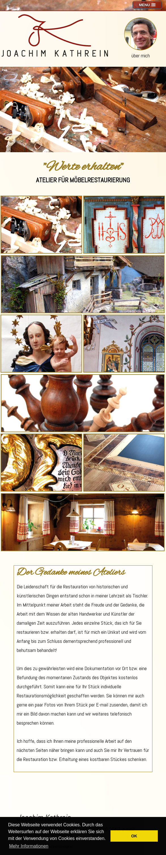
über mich (140, 55)
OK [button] (134, 836)
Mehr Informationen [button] (28, 846)
